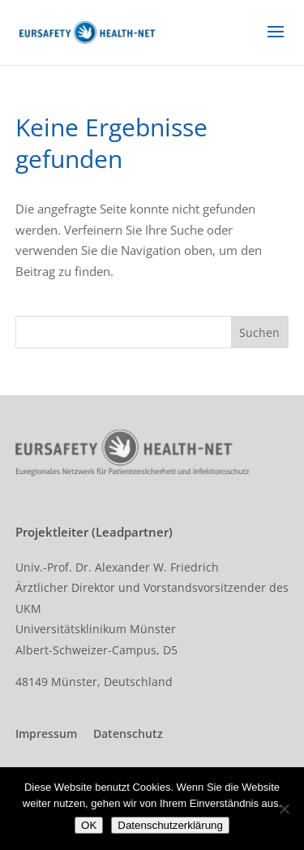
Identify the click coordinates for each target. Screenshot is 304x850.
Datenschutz (128, 733)
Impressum (46, 733)
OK (88, 825)
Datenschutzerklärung (170, 825)
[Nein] (284, 808)
